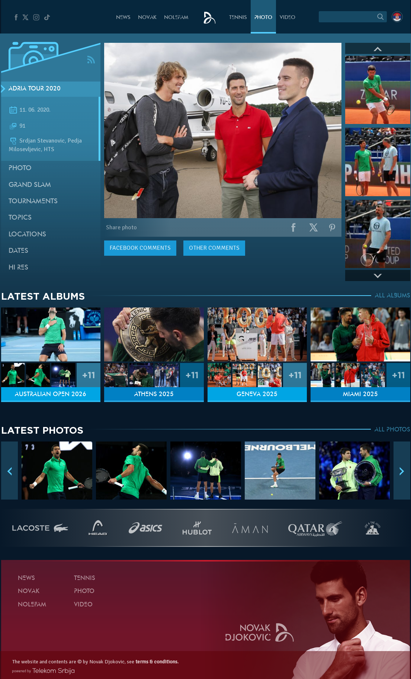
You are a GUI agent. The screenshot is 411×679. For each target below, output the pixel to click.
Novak (147, 17)
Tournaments (33, 201)
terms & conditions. (157, 662)
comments (140, 248)
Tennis (238, 17)
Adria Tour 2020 (35, 89)
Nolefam (176, 17)
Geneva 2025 (257, 395)
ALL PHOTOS (392, 430)
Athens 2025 (154, 395)
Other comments (214, 248)
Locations (27, 234)
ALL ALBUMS (392, 296)
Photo (263, 17)
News (123, 17)
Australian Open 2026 (50, 395)
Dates (18, 251)
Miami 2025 (360, 395)
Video (287, 17)
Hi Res (18, 267)
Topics (20, 217)
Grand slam (30, 185)
